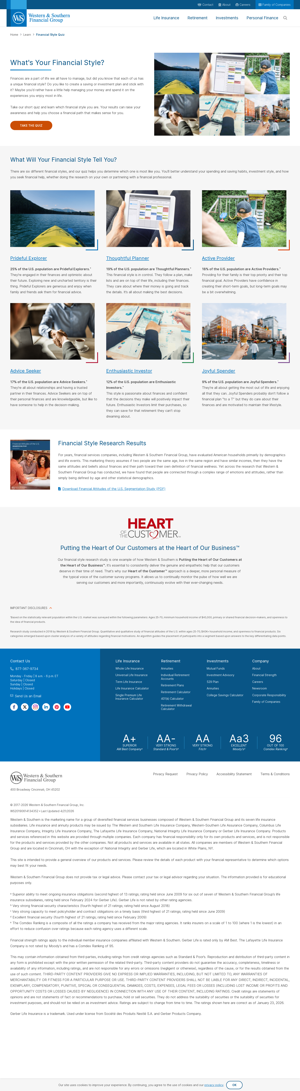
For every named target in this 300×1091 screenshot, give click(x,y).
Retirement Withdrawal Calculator (176, 707)
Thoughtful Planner (127, 258)
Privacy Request (165, 774)
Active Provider (218, 258)
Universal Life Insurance (131, 675)
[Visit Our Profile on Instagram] (35, 707)
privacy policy (214, 1085)
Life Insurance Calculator (132, 688)
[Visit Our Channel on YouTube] (67, 707)
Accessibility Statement (234, 774)
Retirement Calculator (175, 692)
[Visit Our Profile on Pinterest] (56, 707)
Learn (27, 34)
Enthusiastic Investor (129, 370)
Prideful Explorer (28, 258)
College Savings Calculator (225, 695)
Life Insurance (127, 661)
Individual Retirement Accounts (175, 676)
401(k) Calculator (172, 698)
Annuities (167, 668)
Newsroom (259, 688)
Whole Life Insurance (129, 668)
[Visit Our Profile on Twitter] (25, 707)
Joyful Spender (218, 370)
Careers (257, 681)
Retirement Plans (172, 685)
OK (234, 1085)
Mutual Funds (216, 668)
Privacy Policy (197, 774)
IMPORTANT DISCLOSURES (28, 608)
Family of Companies (266, 701)
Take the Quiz (31, 125)
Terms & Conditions (275, 774)
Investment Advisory (220, 675)
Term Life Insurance (128, 681)
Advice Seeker (25, 370)
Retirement (170, 661)
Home (14, 34)
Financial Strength (264, 675)
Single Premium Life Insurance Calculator (129, 696)
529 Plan (213, 681)
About (256, 668)
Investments (218, 661)
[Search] (285, 18)
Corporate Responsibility (269, 695)
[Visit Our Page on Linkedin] (46, 707)
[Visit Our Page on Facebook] (14, 707)
